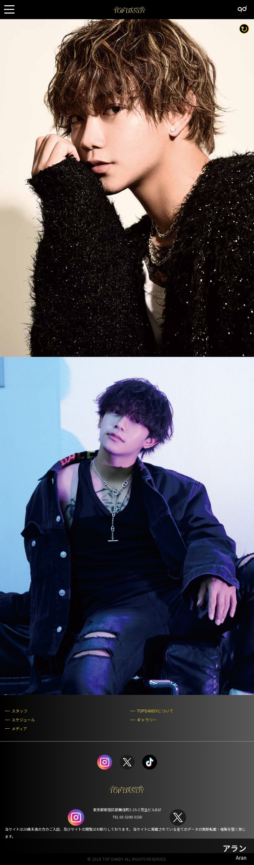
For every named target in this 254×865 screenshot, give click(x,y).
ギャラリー (147, 719)
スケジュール (23, 719)
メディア (19, 728)
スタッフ (19, 710)
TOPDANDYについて (155, 710)
